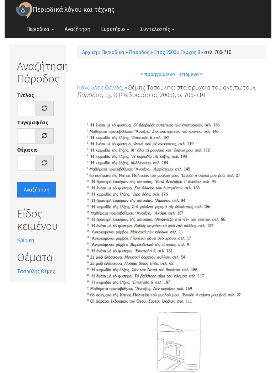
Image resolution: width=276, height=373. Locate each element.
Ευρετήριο (115, 29)
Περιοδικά (40, 29)
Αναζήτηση (77, 29)
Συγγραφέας (32, 122)
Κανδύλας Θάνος (99, 87)
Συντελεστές (157, 29)
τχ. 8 (111, 94)
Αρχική (89, 52)
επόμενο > (191, 74)
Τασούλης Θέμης (36, 271)
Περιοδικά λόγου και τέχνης (74, 9)
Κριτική (25, 240)
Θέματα (27, 149)
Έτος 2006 (165, 52)
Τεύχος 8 (190, 52)
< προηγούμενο (157, 74)
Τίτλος (25, 95)
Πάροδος (139, 52)
